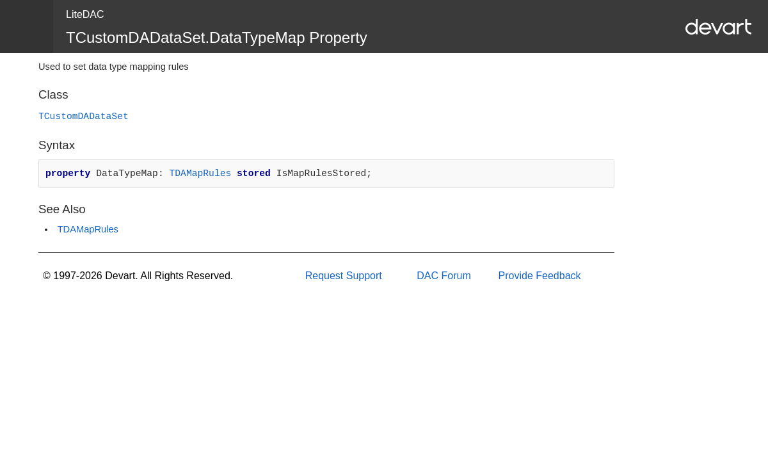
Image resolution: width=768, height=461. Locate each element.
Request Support (343, 275)
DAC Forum (443, 275)
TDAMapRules (200, 173)
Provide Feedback (540, 275)
